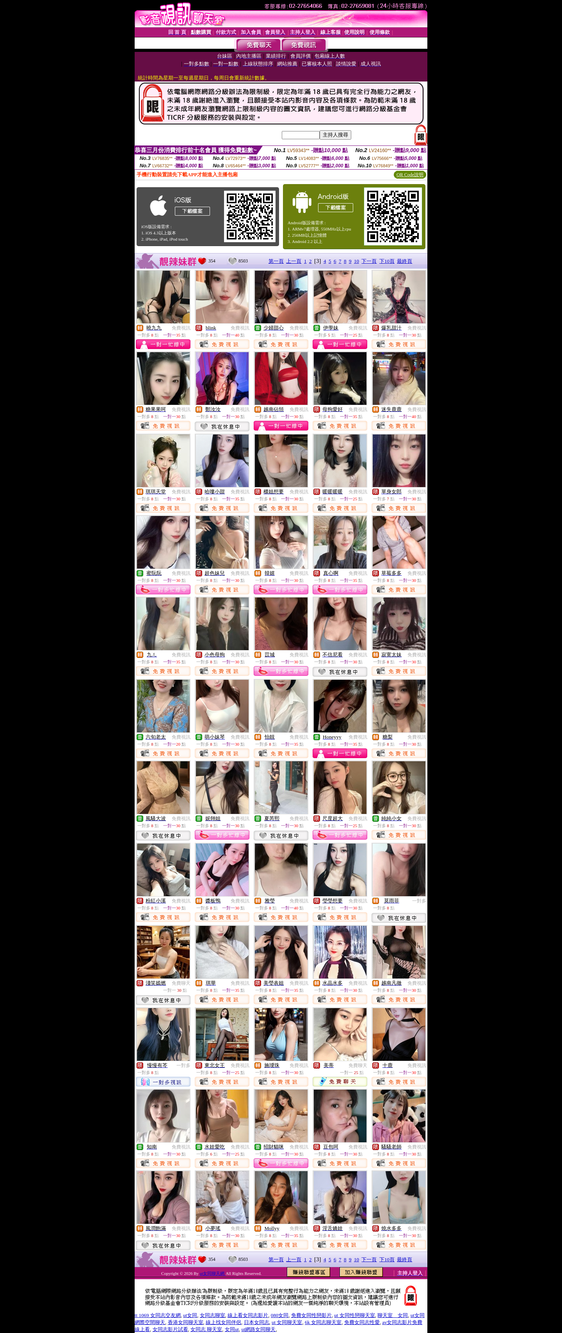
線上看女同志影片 (248, 1315)
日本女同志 (256, 1322)
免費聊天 (181, 983)
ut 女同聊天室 (287, 1322)
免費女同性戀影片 (311, 1315)
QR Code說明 (410, 174)
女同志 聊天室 (206, 1329)
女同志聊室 (212, 1315)
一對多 (419, 901)
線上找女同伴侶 (223, 1322)
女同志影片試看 (170, 1329)
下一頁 (369, 261)
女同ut (232, 1329)
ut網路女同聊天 (258, 1329)
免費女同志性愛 (362, 1322)
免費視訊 (181, 328)
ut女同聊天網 (213, 1273)
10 (356, 261)
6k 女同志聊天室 (323, 1322)
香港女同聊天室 (185, 1322)
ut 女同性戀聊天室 (354, 1315)
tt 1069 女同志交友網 (158, 1315)
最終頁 (404, 261)
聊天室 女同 (392, 1315)
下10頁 (387, 261)
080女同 (280, 1315)
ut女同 (190, 1315)
